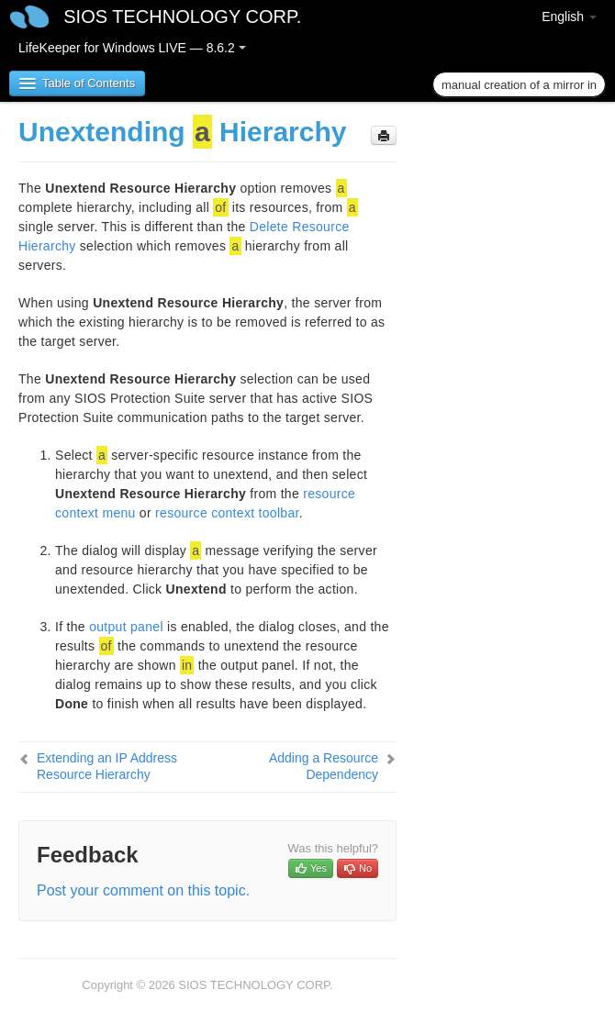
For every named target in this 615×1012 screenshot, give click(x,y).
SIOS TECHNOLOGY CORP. (182, 16)
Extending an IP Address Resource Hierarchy (107, 766)
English (569, 16)
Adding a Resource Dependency (323, 766)
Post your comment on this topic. (143, 890)
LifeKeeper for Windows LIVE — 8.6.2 (132, 47)
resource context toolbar (227, 513)
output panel (126, 626)
